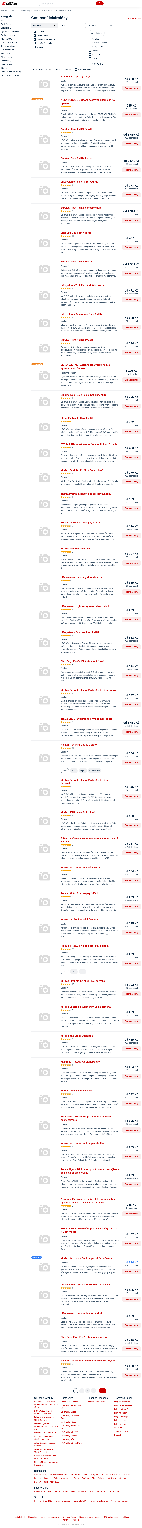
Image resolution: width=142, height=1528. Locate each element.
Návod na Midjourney (99, 1501)
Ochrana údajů (69, 1517)
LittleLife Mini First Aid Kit (45, 1433)
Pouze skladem (84, 69)
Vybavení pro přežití (96, 1402)
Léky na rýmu (120, 1424)
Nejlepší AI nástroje (119, 1501)
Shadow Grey (94, 771)
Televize (126, 1475)
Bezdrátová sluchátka (59, 1475)
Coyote (82, 771)
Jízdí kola (112, 1478)
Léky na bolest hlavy (123, 1405)
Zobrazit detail (131, 115)
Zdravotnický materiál (28, 11)
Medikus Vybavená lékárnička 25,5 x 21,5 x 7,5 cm (46, 1426)
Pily (93, 1478)
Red (73, 771)
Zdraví (13, 11)
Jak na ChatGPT (80, 1501)
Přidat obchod (19, 1517)
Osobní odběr (62, 69)
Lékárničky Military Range (72, 1443)
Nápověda (32, 1517)
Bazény (37, 1482)
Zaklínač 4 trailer (61, 1491)
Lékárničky (45, 11)
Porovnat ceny (131, 88)
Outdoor (122, 1478)
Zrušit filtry (134, 18)
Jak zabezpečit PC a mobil (107, 1491)
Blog (43, 1517)
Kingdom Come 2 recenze (82, 1491)
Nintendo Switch (113, 1475)
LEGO (85, 1475)
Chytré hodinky (40, 1475)
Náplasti (117, 1435)
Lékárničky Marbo (68, 1412)
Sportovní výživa (121, 1431)
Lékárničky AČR (68, 1439)
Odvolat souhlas (111, 1517)
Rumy (76, 1478)
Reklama (125, 1517)
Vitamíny (118, 1428)
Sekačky (101, 1478)
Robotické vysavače (62, 1478)
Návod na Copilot (62, 1501)
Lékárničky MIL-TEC (69, 1432)
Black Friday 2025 (51, 1482)
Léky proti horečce (122, 1409)
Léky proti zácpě (121, 1416)
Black (65, 771)
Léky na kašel (120, 1420)
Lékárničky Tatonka (69, 1436)
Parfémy (85, 1478)
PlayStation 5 (97, 1475)
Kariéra (76, 1520)
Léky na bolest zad (122, 1402)
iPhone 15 (75, 1475)
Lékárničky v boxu (68, 1422)
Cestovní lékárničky (69, 1402)
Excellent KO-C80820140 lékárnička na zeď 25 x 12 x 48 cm (46, 1404)
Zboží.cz (4, 11)
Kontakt (66, 1520)
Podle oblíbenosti (40, 69)
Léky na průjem (120, 1413)
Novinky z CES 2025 (43, 1501)
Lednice (47, 1478)
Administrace (53, 1517)
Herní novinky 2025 (42, 1491)
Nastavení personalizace (90, 1517)
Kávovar (37, 1478)
